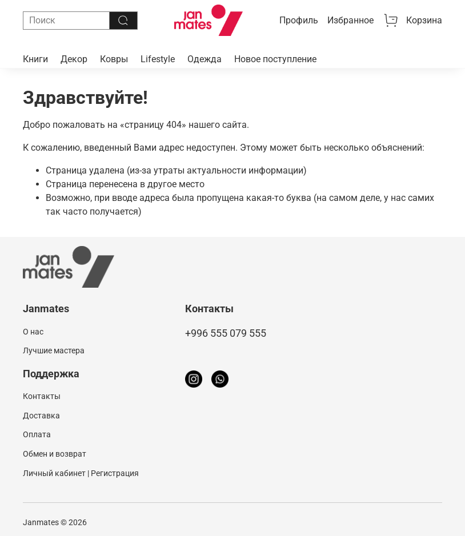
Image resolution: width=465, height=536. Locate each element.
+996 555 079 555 (225, 333)
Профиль (298, 20)
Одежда (204, 59)
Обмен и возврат (54, 454)
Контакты (42, 396)
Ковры (114, 59)
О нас (33, 332)
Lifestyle (158, 59)
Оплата (37, 435)
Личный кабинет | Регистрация (81, 473)
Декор (74, 59)
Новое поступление (275, 59)
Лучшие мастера (54, 351)
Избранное (350, 20)
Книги (35, 59)
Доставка (41, 416)
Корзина (412, 21)
